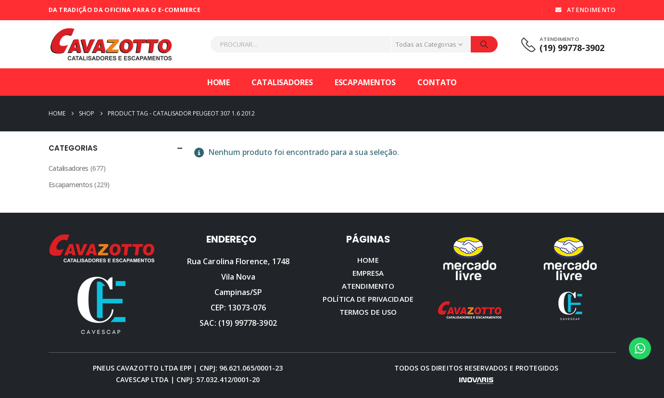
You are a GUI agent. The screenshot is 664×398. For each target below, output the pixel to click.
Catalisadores (282, 82)
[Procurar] (484, 44)
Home (218, 82)
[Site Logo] (111, 44)
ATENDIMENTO (584, 10)
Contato (437, 82)
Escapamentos (365, 82)
